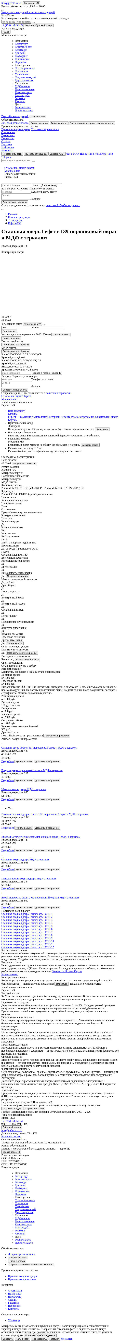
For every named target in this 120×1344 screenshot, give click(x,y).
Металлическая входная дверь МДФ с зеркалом (28, 880)
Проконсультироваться (57, 737)
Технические (22, 59)
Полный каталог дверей (15, 116)
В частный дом (23, 46)
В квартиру (21, 43)
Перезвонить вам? (12, 154)
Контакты (6, 150)
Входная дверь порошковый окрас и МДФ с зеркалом (32, 772)
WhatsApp (14, 1322)
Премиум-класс (24, 110)
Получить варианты (17, 578)
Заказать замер (90, 447)
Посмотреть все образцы (16, 345)
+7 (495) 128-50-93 (12, 25)
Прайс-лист (8, 135)
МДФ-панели (22, 86)
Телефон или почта (42, 380)
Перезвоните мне (34, 1110)
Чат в (76, 153)
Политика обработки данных (40, 1337)
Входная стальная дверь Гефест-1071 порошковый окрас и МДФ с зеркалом (44, 816)
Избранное (7, 147)
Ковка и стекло (23, 92)
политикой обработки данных (63, 206)
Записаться (103, 431)
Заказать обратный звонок (38, 25)
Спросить (8, 1341)
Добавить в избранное (47, 763)
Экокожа (20, 98)
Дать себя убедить (12, 1110)
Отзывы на (60, 169)
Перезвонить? (39, 1341)
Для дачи (20, 52)
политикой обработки (58, 395)
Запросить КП (31, 3)
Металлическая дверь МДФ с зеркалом (23, 791)
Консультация (38, 116)
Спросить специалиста (15, 203)
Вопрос (39, 199)
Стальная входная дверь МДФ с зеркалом (25, 861)
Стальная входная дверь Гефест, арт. (26, 915)
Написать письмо (11, 1138)
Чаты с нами (22, 1341)
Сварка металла (39, 123)
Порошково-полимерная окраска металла (91, 123)
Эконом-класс (23, 107)
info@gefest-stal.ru (11, 3)
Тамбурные (21, 56)
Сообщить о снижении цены (21, 655)
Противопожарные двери (15, 129)
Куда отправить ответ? (44, 191)
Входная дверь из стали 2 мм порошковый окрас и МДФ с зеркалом (40, 899)
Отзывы (5, 141)
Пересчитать (9, 332)
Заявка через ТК (11, 1154)
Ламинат (20, 101)
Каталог (54, 1341)
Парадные (20, 62)
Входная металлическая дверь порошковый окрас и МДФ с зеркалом (40, 838)
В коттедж (21, 49)
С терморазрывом (25, 68)
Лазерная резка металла (15, 122)
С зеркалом (21, 71)
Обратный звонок (12, 1129)
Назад (6, 32)
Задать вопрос (14, 645)
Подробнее (7, 763)
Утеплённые (22, 74)
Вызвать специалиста (27, 661)
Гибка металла (58, 123)
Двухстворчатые (24, 80)
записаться (62, 986)
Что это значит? (32, 325)
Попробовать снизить (24, 465)
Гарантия (6, 144)
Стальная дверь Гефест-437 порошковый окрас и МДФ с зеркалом (39, 749)
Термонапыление (24, 89)
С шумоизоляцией (25, 77)
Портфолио (7, 138)
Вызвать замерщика (35, 154)
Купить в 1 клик (24, 763)
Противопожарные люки (45, 129)
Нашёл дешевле (11, 339)
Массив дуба (22, 95)
